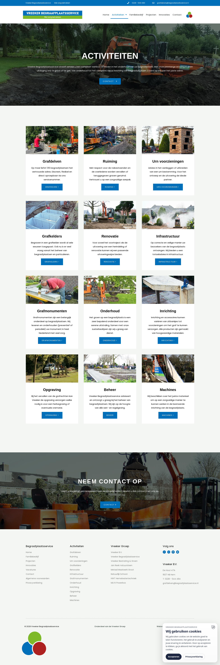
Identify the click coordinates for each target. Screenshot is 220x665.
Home (106, 14)
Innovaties (164, 14)
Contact (177, 14)
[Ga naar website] (213, 627)
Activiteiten (119, 14)
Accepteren (173, 656)
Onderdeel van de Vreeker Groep (109, 627)
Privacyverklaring (194, 656)
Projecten (151, 14)
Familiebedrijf (136, 14)
